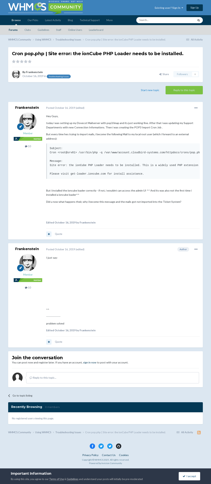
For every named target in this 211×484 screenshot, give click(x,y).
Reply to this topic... (43, 377)
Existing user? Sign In (169, 7)
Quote (58, 233)
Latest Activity (53, 20)
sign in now (89, 362)
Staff (58, 29)
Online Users (75, 29)
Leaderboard (96, 29)
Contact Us (109, 455)
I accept (189, 476)
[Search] (156, 20)
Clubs (28, 29)
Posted (60, 107)
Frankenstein (34, 72)
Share (164, 74)
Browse (16, 22)
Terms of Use (56, 479)
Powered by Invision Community (105, 463)
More (109, 20)
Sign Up (194, 7)
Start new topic (150, 90)
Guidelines (43, 29)
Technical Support (90, 20)
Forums (13, 29)
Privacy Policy (90, 455)
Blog (70, 20)
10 (28, 146)
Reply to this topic (184, 90)
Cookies (124, 455)
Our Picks (33, 20)
